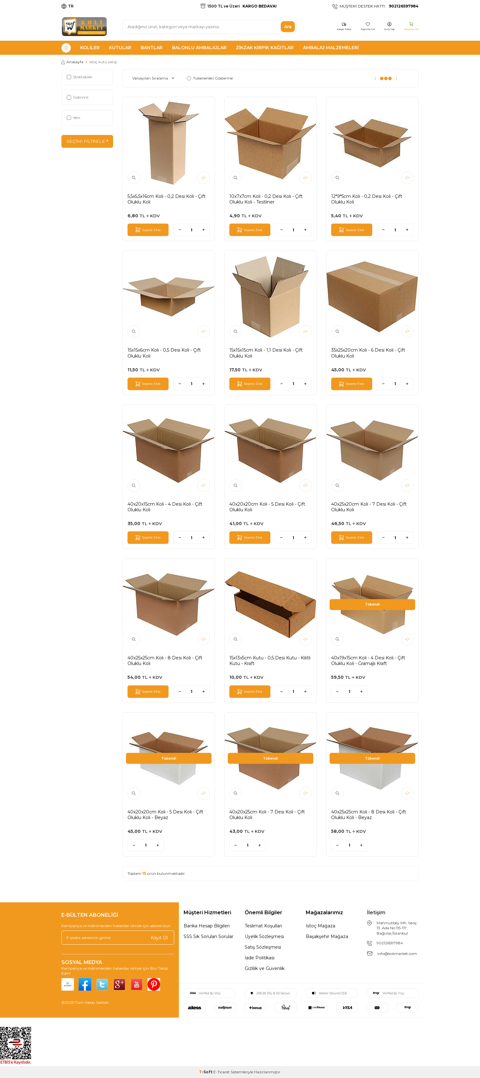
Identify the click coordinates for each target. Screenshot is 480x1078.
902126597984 (390, 943)
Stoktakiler (79, 77)
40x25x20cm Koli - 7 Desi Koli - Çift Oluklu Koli (369, 507)
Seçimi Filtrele (87, 141)
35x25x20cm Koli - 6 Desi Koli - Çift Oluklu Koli (368, 352)
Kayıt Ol (159, 937)
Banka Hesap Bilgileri (207, 926)
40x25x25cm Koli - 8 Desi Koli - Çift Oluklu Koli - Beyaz (368, 814)
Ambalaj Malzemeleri (331, 47)
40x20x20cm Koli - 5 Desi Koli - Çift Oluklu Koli (267, 507)
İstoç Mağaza (320, 926)
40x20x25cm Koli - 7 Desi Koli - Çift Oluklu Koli (267, 814)
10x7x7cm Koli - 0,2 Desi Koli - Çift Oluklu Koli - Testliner (266, 199)
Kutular (120, 47)
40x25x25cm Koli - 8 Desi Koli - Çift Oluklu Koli (165, 660)
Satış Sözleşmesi (263, 947)
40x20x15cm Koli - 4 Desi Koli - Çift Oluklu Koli (165, 507)
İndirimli (77, 97)
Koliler (90, 47)
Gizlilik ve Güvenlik (264, 968)
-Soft (206, 1072)
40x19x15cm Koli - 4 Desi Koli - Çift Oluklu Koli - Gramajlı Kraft (368, 660)
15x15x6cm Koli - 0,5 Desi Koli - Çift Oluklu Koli (164, 352)
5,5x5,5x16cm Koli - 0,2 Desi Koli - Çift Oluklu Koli (167, 199)
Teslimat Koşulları (263, 926)
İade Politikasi (259, 958)
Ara (288, 26)
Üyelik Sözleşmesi (264, 936)
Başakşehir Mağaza (327, 936)
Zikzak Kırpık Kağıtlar (265, 47)
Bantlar (152, 47)
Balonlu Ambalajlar (199, 47)
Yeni (73, 117)
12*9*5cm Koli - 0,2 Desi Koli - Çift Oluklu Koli (366, 199)
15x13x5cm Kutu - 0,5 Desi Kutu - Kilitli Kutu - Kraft (269, 660)
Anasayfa (72, 61)
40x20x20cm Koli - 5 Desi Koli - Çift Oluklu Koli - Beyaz (165, 814)
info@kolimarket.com (397, 953)
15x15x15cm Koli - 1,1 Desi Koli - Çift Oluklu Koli (266, 352)
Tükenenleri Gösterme (210, 78)
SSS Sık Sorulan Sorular (208, 936)
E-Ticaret (221, 1072)
